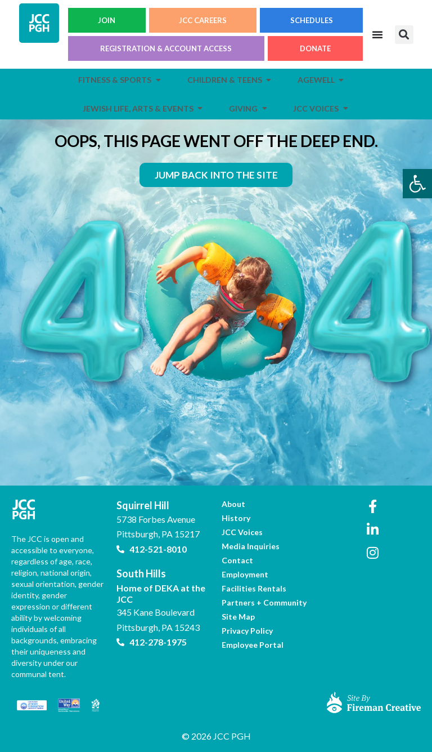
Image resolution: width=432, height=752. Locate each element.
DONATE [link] (315, 48)
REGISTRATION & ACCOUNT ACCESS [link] (166, 48)
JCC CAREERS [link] (203, 20)
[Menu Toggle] (377, 34)
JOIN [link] (106, 20)
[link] (417, 183)
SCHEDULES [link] (311, 20)
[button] (404, 34)
